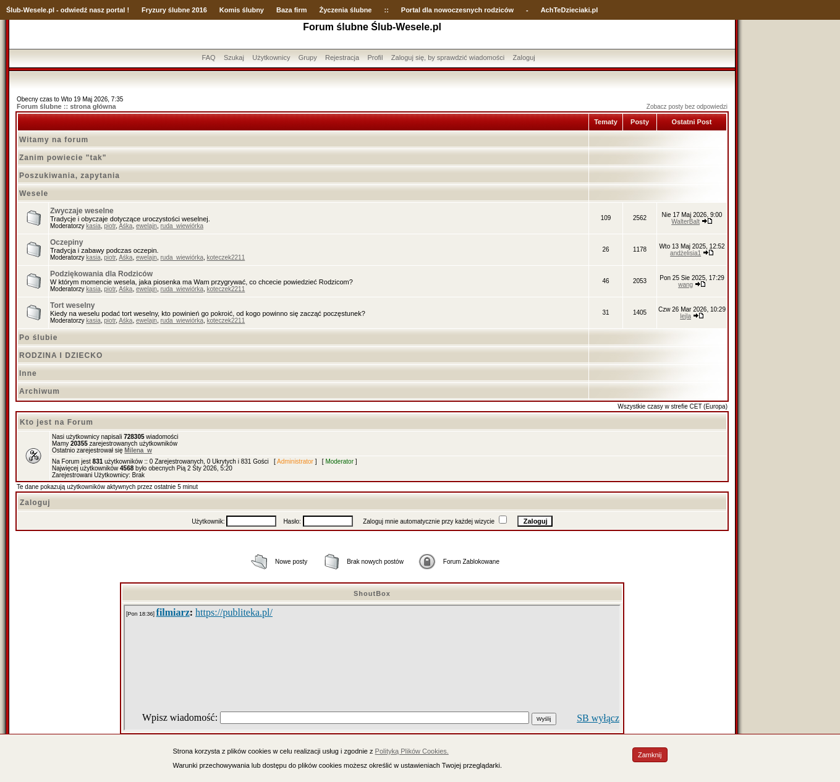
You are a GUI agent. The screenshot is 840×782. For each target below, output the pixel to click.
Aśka (125, 226)
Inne (28, 373)
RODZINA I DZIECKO (61, 355)
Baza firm (291, 10)
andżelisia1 (685, 253)
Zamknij (650, 755)
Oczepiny (66, 242)
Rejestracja (342, 57)
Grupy (308, 57)
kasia (93, 226)
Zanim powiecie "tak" (62, 157)
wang (685, 284)
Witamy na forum (53, 139)
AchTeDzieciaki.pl (569, 10)
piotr (110, 226)
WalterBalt (685, 221)
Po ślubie (38, 337)
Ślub (13, 10)
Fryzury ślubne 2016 (174, 10)
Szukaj (234, 57)
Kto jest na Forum (56, 422)
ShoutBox (372, 593)
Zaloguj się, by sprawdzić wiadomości (447, 57)
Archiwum (39, 391)
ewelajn (146, 226)
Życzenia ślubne (346, 10)
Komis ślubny (241, 10)
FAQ (209, 57)
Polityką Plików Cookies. (412, 751)
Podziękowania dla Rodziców (101, 274)
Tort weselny (72, 305)
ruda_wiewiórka (181, 226)
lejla (685, 316)
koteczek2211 (226, 257)
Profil (375, 57)
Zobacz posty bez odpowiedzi (687, 106)
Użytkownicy (271, 57)
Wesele (33, 193)
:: (386, 10)
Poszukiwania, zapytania (69, 175)
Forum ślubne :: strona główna (66, 106)
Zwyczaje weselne (82, 210)
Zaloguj (524, 57)
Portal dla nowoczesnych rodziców (457, 10)
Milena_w (137, 450)
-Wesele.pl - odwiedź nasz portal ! (75, 10)
